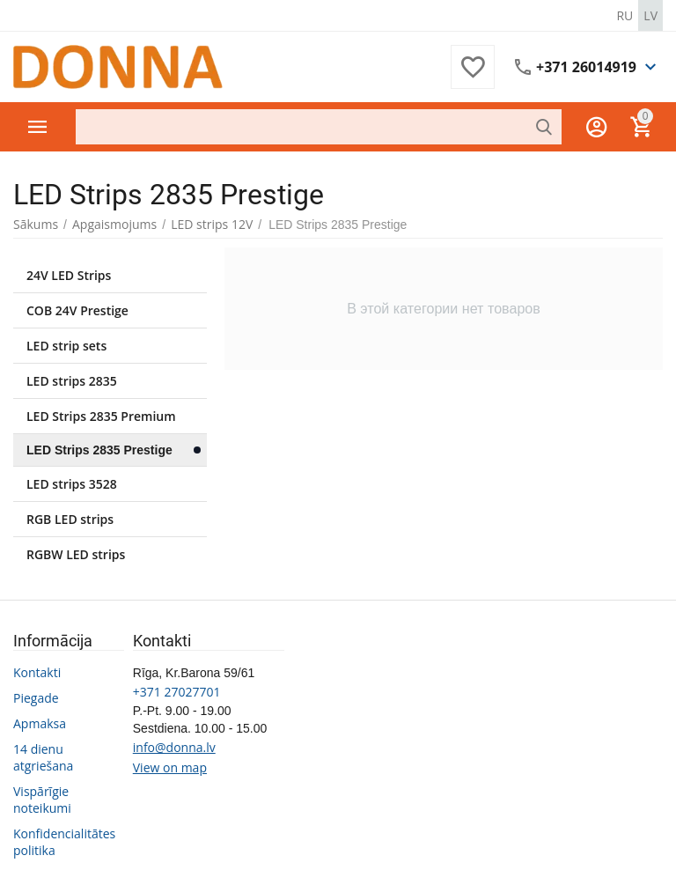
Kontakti (37, 672)
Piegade (36, 698)
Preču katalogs (38, 126)
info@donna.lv (174, 747)
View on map (170, 767)
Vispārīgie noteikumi (42, 799)
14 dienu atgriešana (43, 757)
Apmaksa (39, 723)
